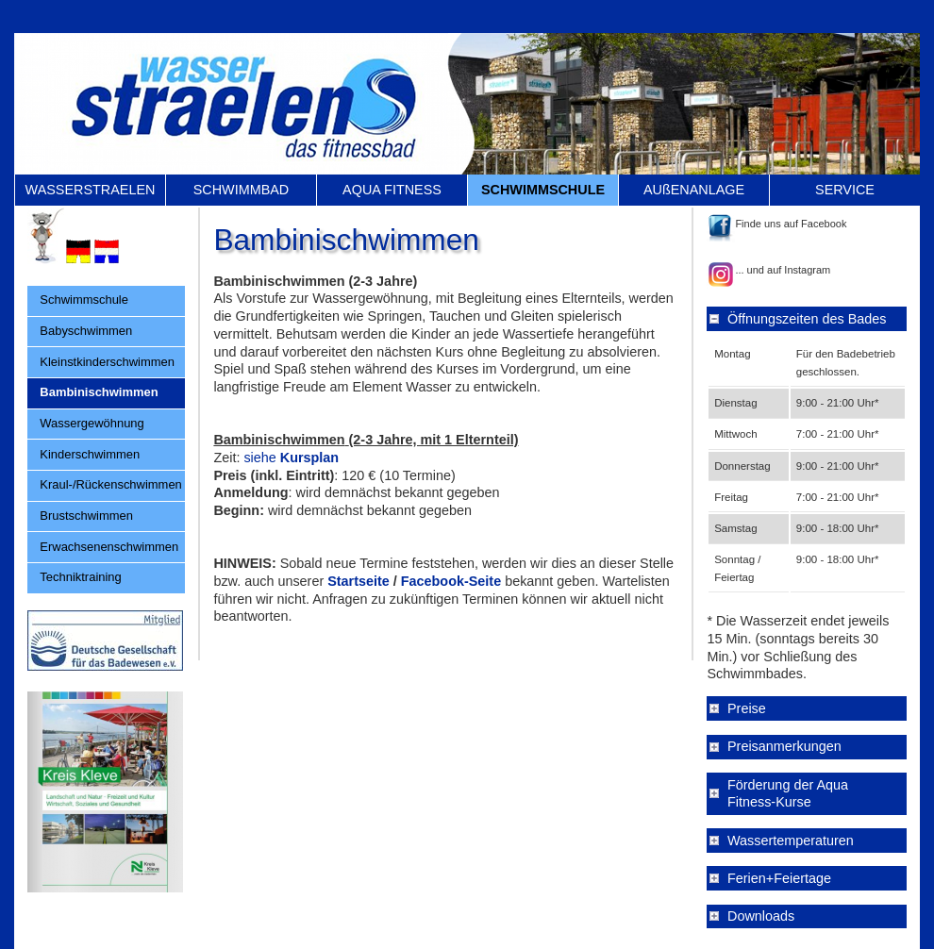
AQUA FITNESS (392, 189)
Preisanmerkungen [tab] (784, 746)
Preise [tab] (746, 708)
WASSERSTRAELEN (90, 189)
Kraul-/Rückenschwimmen (110, 484)
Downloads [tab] (760, 916)
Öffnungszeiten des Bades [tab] (807, 318)
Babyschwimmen (86, 331)
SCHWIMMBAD (241, 189)
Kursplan (307, 457)
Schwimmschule (84, 299)
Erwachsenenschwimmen (109, 547)
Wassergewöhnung (91, 423)
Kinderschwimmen (90, 454)
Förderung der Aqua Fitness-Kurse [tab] (787, 793)
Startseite (358, 581)
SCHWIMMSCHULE (543, 189)
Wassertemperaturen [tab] (790, 840)
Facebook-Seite (453, 581)
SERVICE (845, 189)
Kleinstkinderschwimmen (107, 362)
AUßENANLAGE (693, 189)
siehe (259, 457)
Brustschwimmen (86, 515)
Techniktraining (80, 577)
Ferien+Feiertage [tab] (779, 878)
